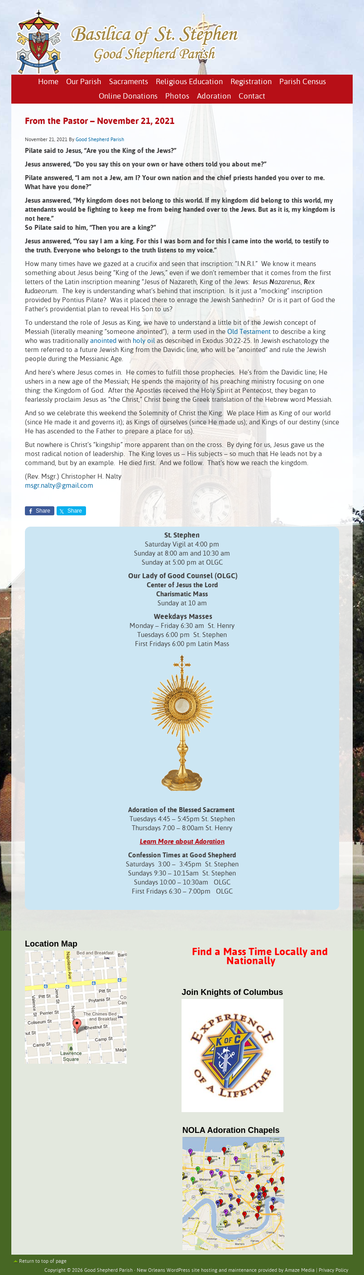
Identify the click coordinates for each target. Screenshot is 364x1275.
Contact (252, 96)
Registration (251, 82)
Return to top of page (43, 1261)
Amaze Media (300, 1270)
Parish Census (302, 82)
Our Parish (83, 82)
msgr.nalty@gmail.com (59, 485)
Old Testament (249, 331)
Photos (177, 96)
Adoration (214, 96)
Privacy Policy (333, 1270)
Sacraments (128, 82)
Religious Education (189, 82)
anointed (103, 341)
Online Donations (128, 96)
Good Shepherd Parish (100, 140)
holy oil (144, 341)
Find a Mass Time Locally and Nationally (260, 956)
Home (48, 82)
